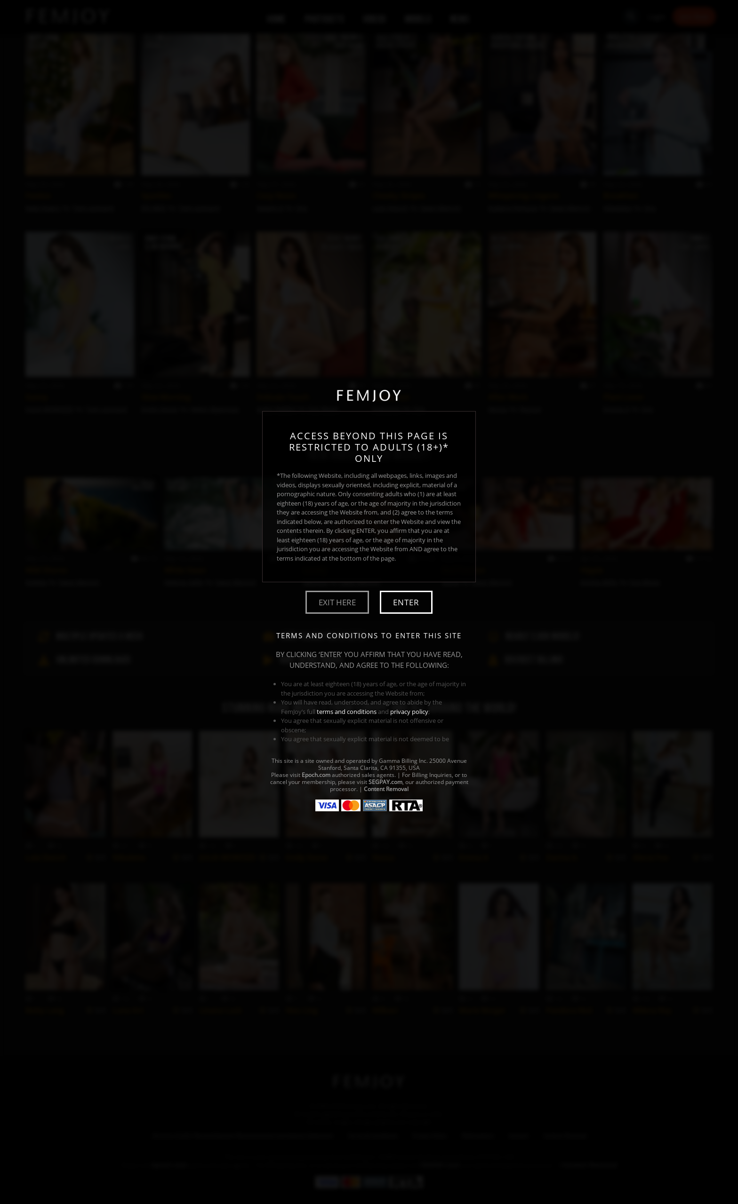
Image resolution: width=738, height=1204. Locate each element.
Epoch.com (316, 774)
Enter (406, 602)
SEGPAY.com (385, 781)
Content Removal (386, 788)
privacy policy (409, 711)
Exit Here (337, 602)
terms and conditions (347, 711)
